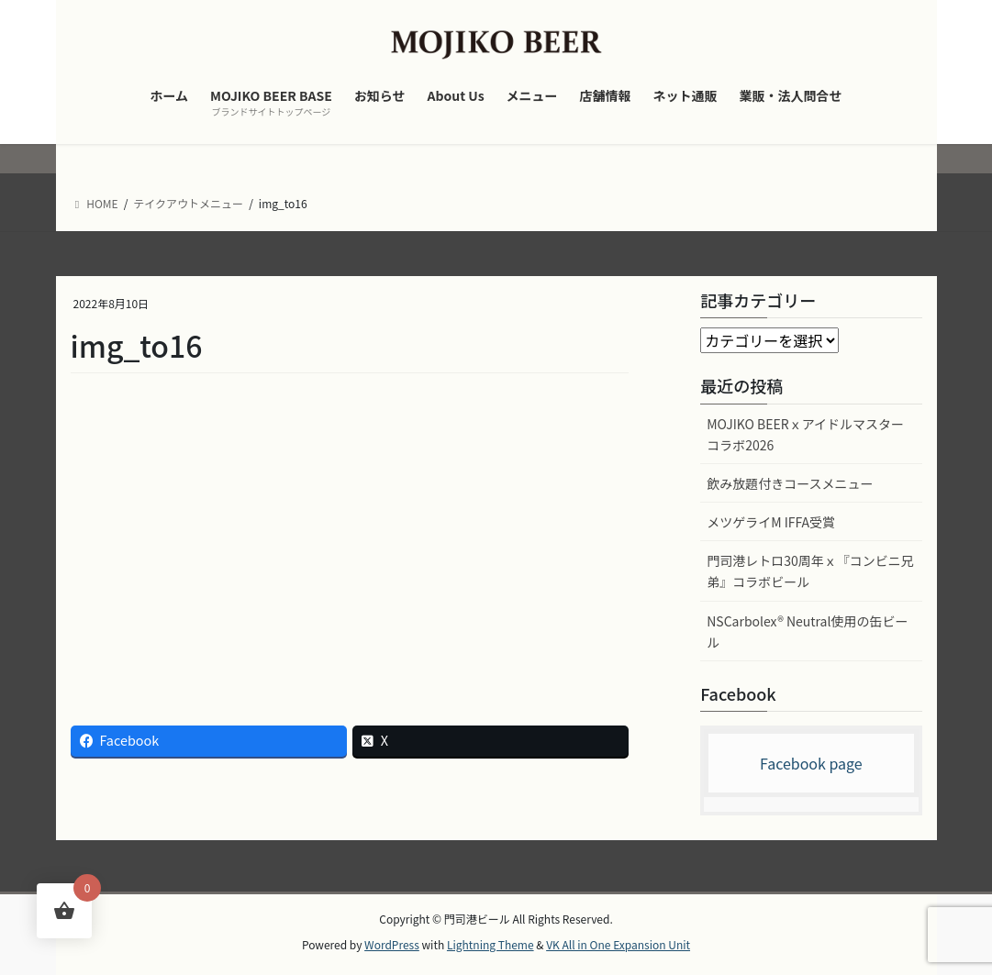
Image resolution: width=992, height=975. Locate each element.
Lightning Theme (490, 944)
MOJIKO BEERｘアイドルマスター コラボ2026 (805, 434)
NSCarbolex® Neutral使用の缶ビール (807, 631)
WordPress (391, 944)
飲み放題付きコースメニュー (790, 483)
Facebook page (811, 763)
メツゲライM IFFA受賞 (771, 522)
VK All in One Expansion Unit (618, 944)
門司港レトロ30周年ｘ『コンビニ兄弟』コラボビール (810, 571)
